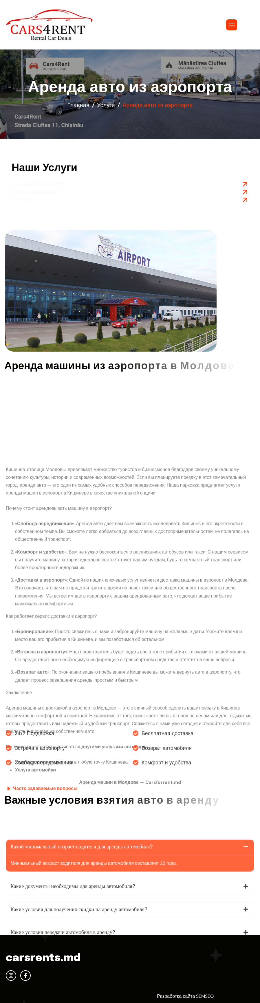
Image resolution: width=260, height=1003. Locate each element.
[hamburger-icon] (231, 24)
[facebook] (25, 975)
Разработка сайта (176, 996)
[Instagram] (11, 975)
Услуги (106, 107)
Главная (78, 107)
